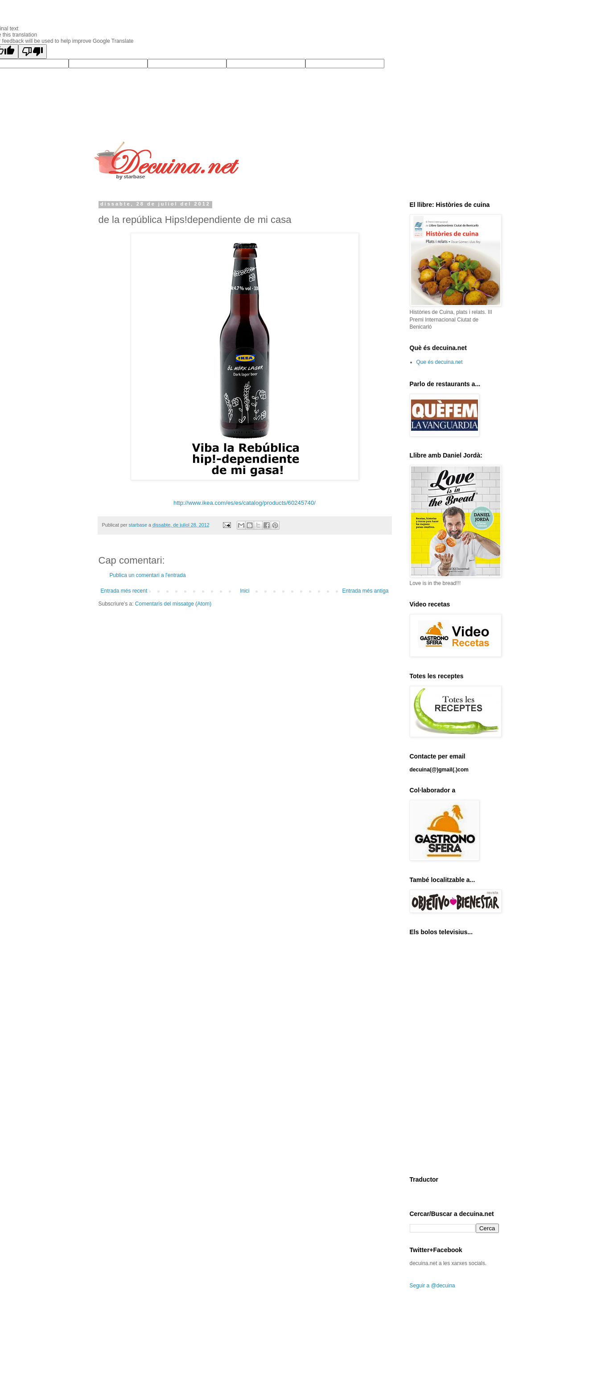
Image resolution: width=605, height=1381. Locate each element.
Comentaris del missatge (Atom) (173, 604)
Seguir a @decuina (432, 1285)
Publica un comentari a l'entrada (148, 575)
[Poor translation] (32, 51)
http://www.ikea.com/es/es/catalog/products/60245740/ (244, 502)
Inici (244, 591)
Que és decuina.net (439, 362)
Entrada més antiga (365, 591)
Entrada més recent (124, 591)
